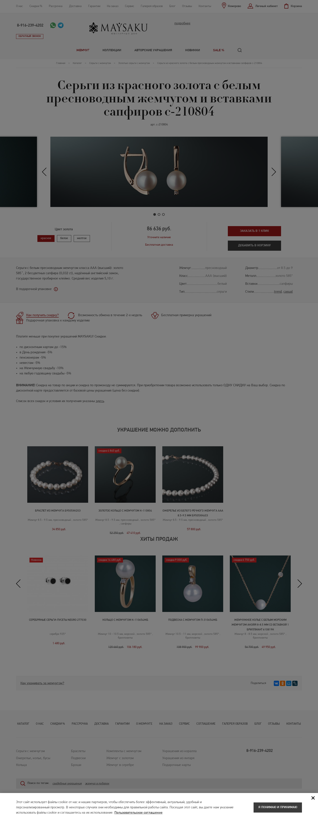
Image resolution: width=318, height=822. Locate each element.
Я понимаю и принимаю (277, 809)
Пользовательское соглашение (138, 814)
